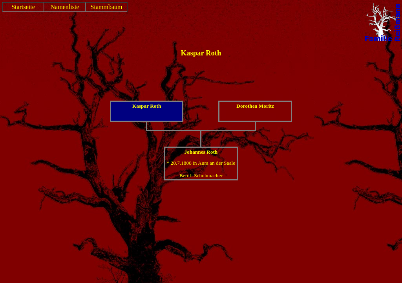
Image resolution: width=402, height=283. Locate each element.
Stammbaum (106, 7)
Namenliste (65, 7)
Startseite (23, 7)
